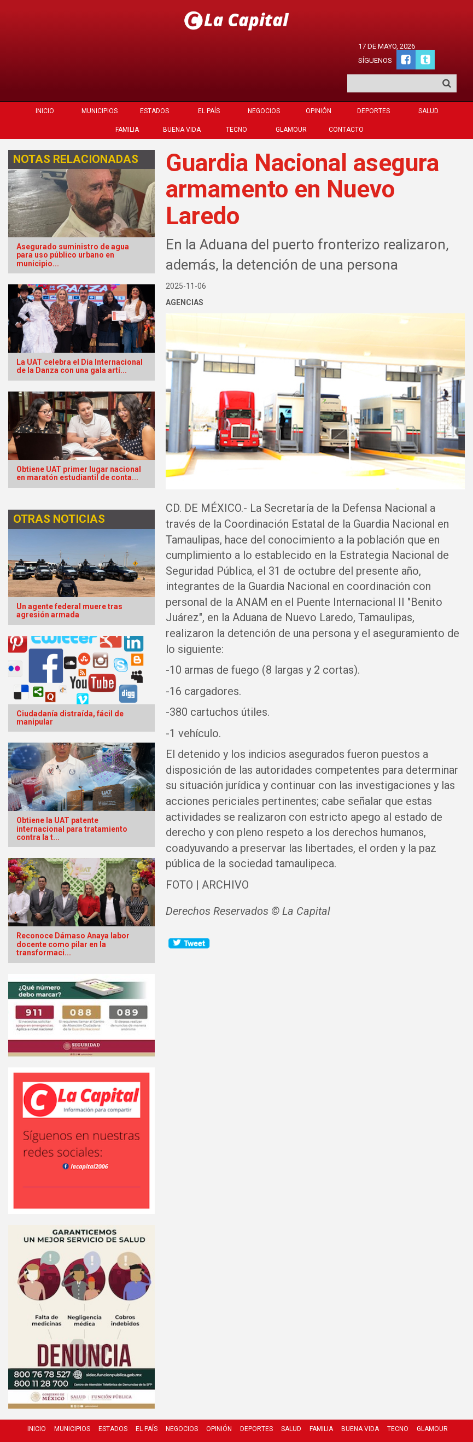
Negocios (264, 81)
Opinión (318, 81)
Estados (154, 81)
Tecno (236, 99)
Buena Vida (182, 99)
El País (209, 81)
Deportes (373, 81)
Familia (127, 99)
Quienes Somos (259, 1416)
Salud (428, 81)
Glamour (291, 99)
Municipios (99, 81)
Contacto (346, 99)
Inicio (45, 81)
